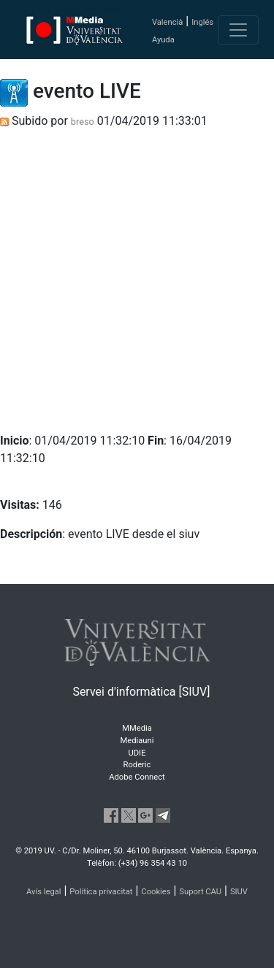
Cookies (155, 891)
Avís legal (43, 891)
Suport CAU (200, 891)
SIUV (239, 891)
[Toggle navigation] (238, 30)
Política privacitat (100, 891)
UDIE (137, 753)
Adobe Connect (136, 777)
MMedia (137, 728)
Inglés (202, 22)
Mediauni (137, 740)
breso (82, 121)
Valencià (167, 22)
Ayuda (163, 40)
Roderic (137, 764)
